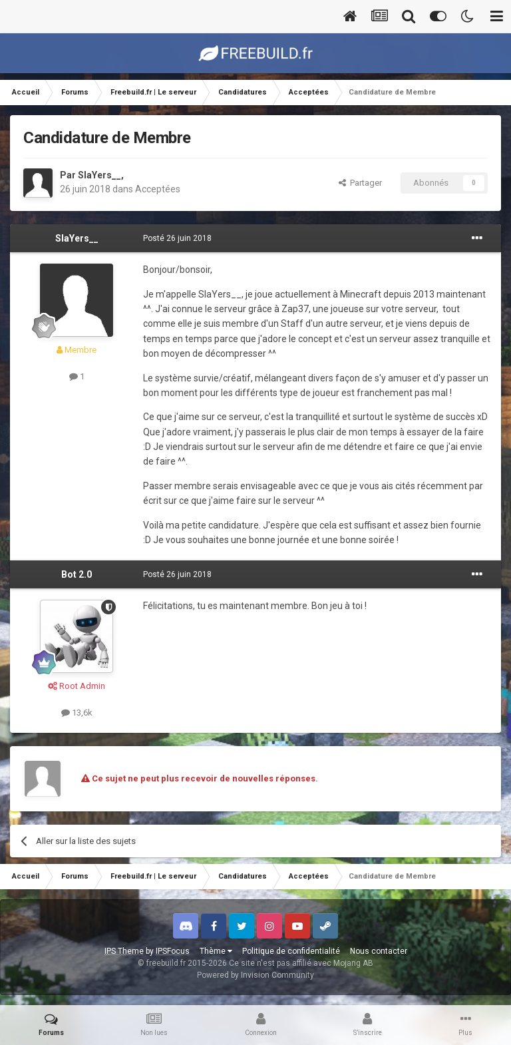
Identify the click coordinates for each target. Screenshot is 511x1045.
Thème (216, 951)
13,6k (76, 713)
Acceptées (157, 189)
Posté (177, 238)
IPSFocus (173, 951)
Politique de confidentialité (291, 951)
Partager (360, 183)
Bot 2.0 (76, 574)
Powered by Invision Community (255, 975)
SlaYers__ (99, 175)
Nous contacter (378, 951)
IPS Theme (124, 951)
